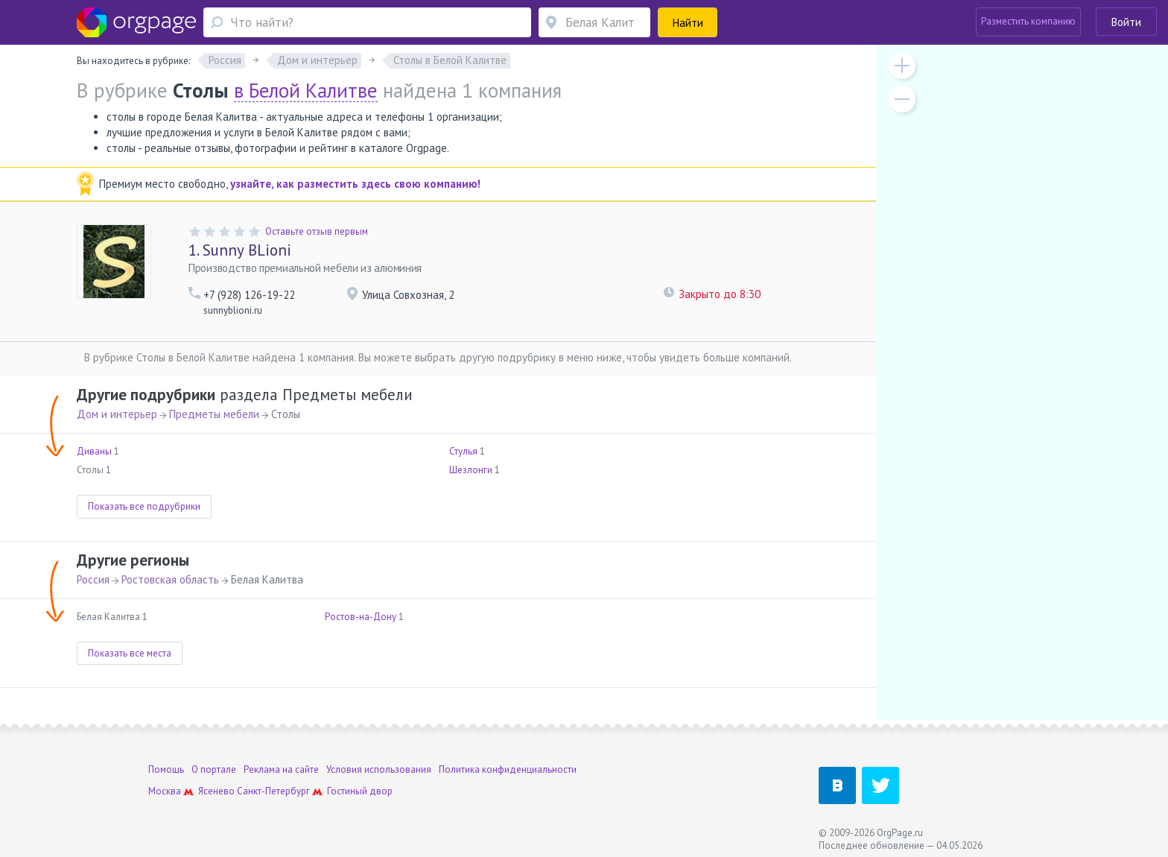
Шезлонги (470, 470)
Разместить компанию (1028, 21)
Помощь (166, 769)
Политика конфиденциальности (508, 769)
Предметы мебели (214, 414)
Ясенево (216, 791)
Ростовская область (170, 579)
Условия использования (378, 769)
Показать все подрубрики (144, 506)
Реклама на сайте (281, 769)
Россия (93, 579)
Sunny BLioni (239, 250)
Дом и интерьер (117, 414)
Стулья (463, 451)
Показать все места (129, 653)
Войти (1126, 22)
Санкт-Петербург (273, 791)
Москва (164, 791)
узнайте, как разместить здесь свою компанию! (355, 184)
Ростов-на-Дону (360, 616)
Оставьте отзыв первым (316, 231)
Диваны (94, 451)
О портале (213, 769)
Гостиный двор (360, 791)
